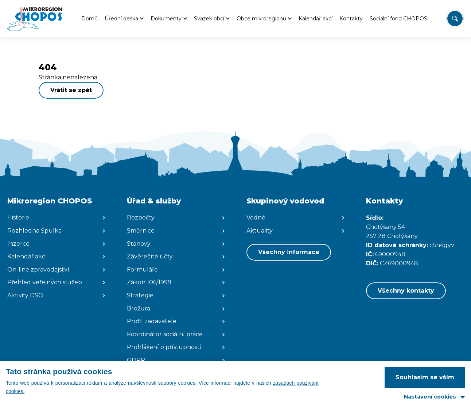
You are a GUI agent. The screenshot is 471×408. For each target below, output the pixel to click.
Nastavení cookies (430, 396)
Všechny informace (288, 252)
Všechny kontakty (406, 290)
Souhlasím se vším (425, 377)
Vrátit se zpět (71, 90)
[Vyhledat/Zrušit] (455, 18)
